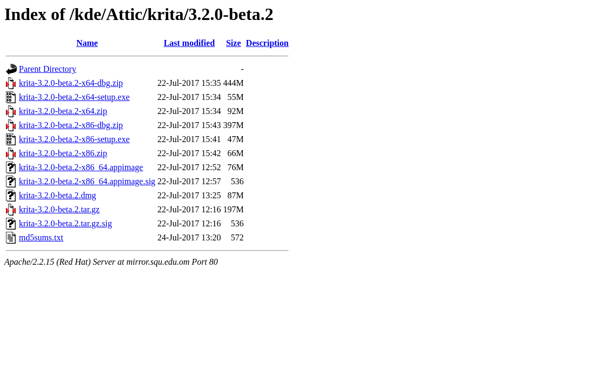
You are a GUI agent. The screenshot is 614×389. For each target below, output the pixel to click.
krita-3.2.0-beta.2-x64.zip (63, 111)
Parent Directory (47, 68)
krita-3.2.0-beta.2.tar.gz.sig (65, 223)
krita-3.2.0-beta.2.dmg (57, 195)
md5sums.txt (41, 237)
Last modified (189, 43)
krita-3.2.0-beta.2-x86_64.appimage (81, 167)
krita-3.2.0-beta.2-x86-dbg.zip (71, 125)
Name (87, 43)
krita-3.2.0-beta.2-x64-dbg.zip (71, 83)
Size (233, 43)
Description (267, 43)
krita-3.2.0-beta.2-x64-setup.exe (74, 97)
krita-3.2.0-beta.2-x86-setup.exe (74, 139)
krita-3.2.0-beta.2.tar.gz (59, 209)
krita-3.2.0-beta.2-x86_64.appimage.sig (87, 181)
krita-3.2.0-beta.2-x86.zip (63, 153)
